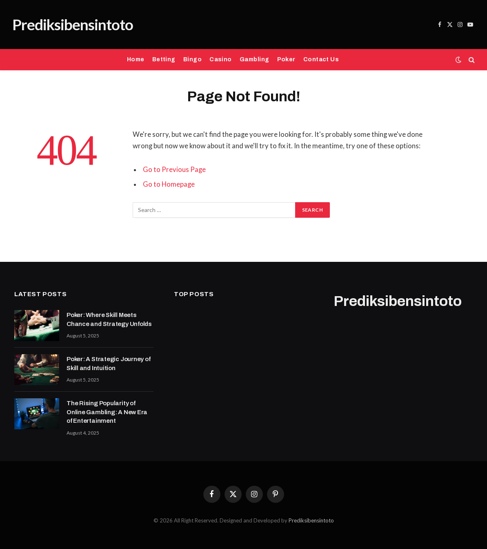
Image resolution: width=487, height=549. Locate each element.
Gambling (254, 59)
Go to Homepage (169, 184)
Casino (220, 59)
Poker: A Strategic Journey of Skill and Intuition (108, 363)
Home (136, 59)
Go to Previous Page (174, 169)
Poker (286, 59)
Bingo (192, 59)
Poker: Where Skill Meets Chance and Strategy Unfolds (109, 319)
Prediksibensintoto (311, 520)
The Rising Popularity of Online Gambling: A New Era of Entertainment (107, 412)
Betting (164, 59)
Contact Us (321, 59)
